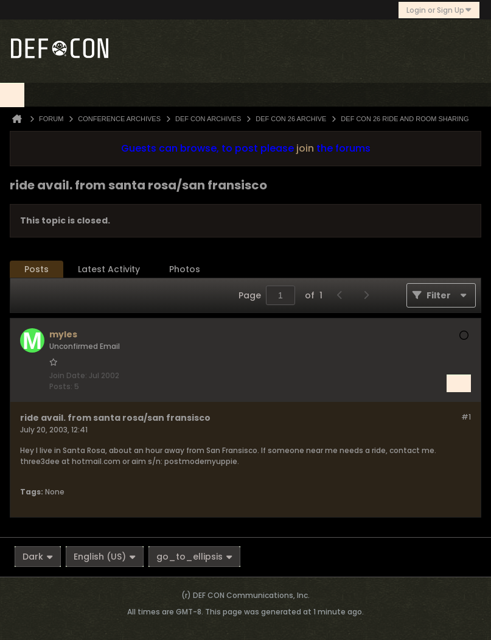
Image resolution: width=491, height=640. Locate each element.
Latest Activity (109, 269)
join (305, 148)
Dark (38, 556)
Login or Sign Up (439, 10)
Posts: (60, 386)
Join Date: (68, 375)
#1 (466, 417)
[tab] (36, 269)
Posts (36, 269)
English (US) (105, 556)
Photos (184, 269)
